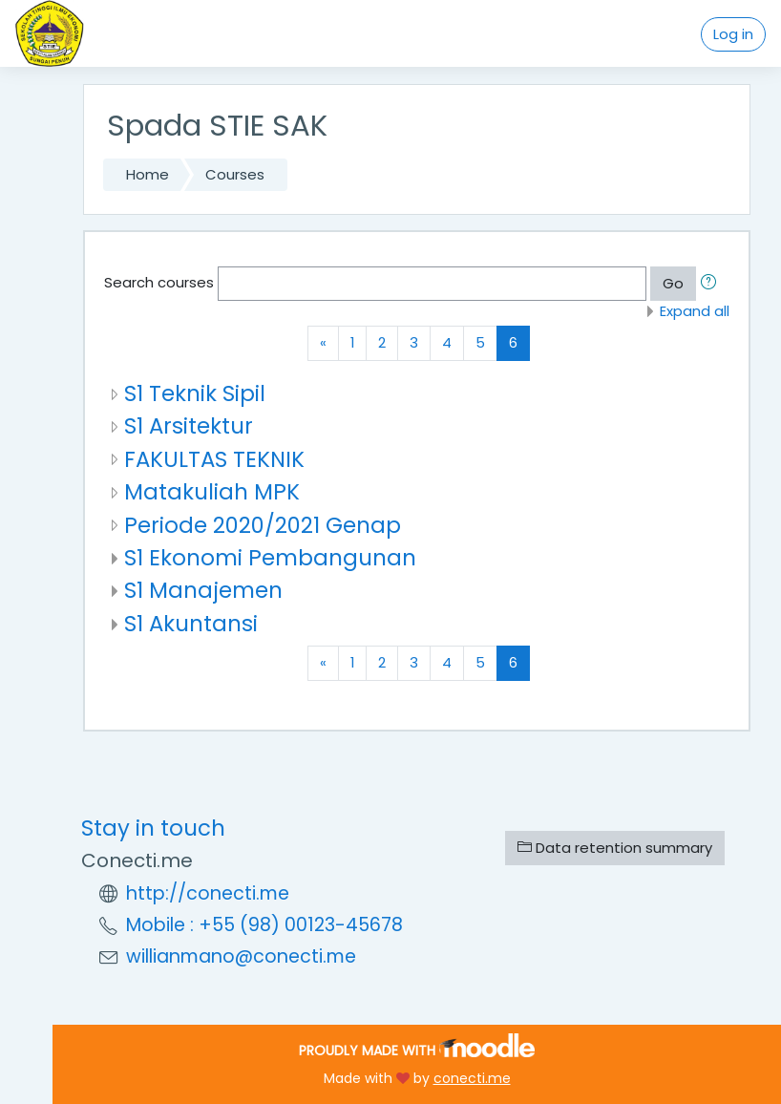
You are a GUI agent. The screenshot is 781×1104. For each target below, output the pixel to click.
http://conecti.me (207, 893)
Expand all (694, 311)
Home (147, 174)
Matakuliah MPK (212, 492)
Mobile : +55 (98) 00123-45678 (264, 925)
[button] (712, 283)
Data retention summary (614, 848)
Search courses (159, 282)
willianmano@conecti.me (241, 956)
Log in (733, 34)
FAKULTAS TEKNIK (214, 459)
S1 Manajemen (203, 590)
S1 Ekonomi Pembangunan (270, 557)
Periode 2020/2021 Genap (262, 525)
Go (673, 283)
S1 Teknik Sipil (194, 393)
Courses (234, 174)
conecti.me (472, 1078)
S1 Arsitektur (188, 426)
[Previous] (323, 343)
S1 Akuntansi (191, 623)
